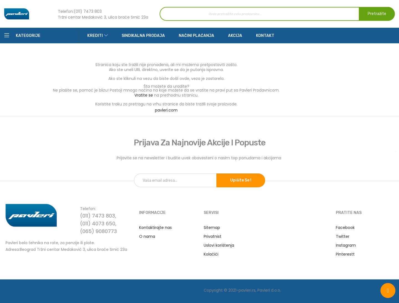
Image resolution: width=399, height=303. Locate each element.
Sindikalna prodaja (143, 35)
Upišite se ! (240, 180)
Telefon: (66, 11)
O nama (147, 236)
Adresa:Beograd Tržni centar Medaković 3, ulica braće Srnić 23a (66, 249)
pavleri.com (166, 110)
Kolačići (211, 254)
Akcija (235, 35)
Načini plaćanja (196, 35)
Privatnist (212, 236)
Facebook (345, 227)
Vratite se (143, 95)
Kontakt (265, 35)
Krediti (95, 35)
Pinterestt (345, 254)
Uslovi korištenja (219, 245)
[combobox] (277, 14)
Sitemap (212, 227)
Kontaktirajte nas (155, 227)
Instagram (346, 245)
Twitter (342, 236)
